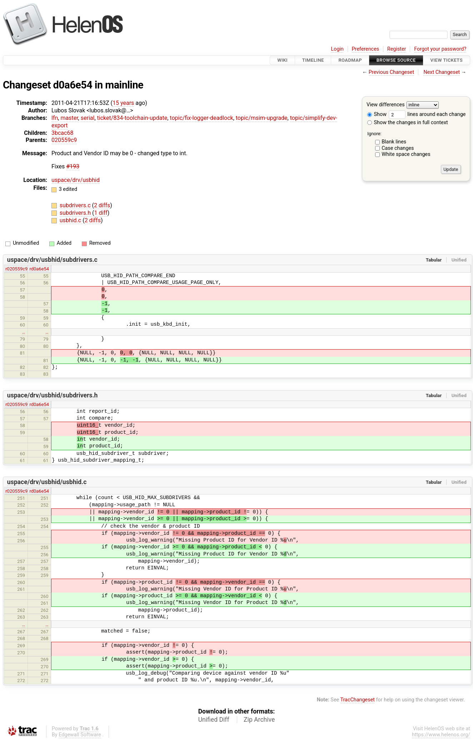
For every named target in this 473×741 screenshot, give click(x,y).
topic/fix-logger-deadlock (201, 118)
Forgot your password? (440, 49)
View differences (386, 105)
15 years (123, 103)
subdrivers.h (76, 212)
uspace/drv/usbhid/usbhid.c (47, 482)
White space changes (406, 154)
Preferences (365, 49)
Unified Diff (213, 719)
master (69, 118)
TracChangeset (357, 700)
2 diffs (102, 205)
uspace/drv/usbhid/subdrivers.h (52, 395)
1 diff (101, 212)
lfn (54, 118)
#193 (72, 166)
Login (337, 49)
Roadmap (350, 60)
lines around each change (427, 114)
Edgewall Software (80, 735)
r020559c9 (16, 268)
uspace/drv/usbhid (75, 180)
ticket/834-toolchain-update (132, 118)
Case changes (398, 148)
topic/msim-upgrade (262, 118)
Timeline (313, 60)
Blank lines (394, 142)
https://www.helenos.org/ (441, 735)
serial (88, 118)
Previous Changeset (391, 72)
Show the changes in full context (407, 123)
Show (377, 114)
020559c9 (64, 140)
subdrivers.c (76, 205)
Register (396, 49)
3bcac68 (62, 133)
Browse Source (396, 60)
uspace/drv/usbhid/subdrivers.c (52, 259)
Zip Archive (259, 719)
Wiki (282, 60)
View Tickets (446, 60)
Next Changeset (441, 72)
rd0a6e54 (39, 268)
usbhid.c (71, 220)
